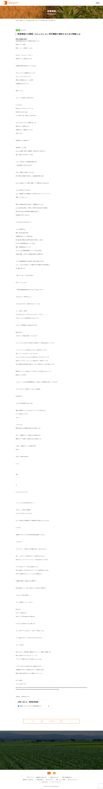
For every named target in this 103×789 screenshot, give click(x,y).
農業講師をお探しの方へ (41, 777)
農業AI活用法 (40, 779)
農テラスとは (30, 777)
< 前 (32, 721)
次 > (70, 721)
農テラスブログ (49, 779)
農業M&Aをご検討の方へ (28, 779)
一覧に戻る (51, 721)
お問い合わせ (45, 782)
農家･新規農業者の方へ (67, 777)
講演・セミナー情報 (60, 779)
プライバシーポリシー (56, 782)
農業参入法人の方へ (54, 777)
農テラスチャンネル (72, 779)
